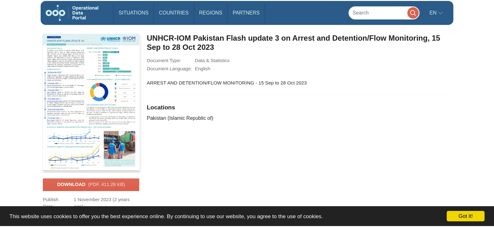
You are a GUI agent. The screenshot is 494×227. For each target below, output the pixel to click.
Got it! (465, 216)
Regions (210, 12)
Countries (173, 12)
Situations (134, 12)
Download (91, 185)
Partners (246, 12)
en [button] (433, 12)
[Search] (384, 12)
